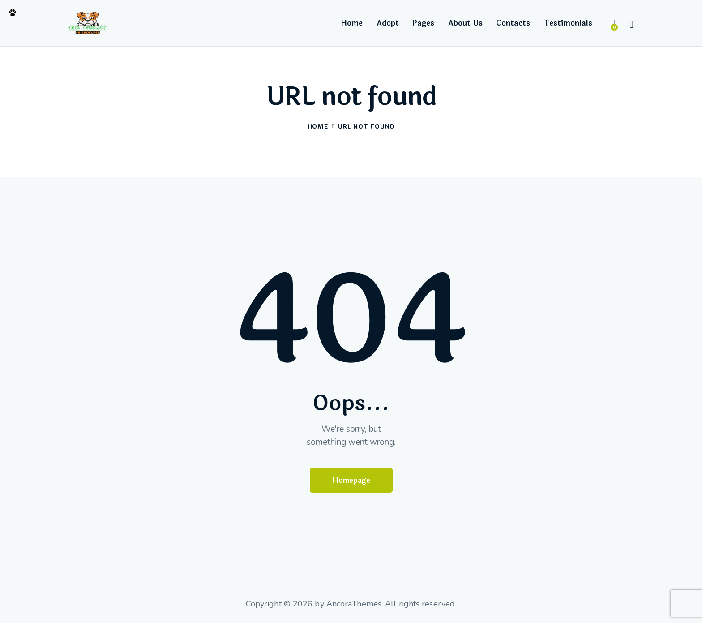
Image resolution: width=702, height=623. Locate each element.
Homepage (351, 480)
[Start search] (631, 24)
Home (318, 127)
